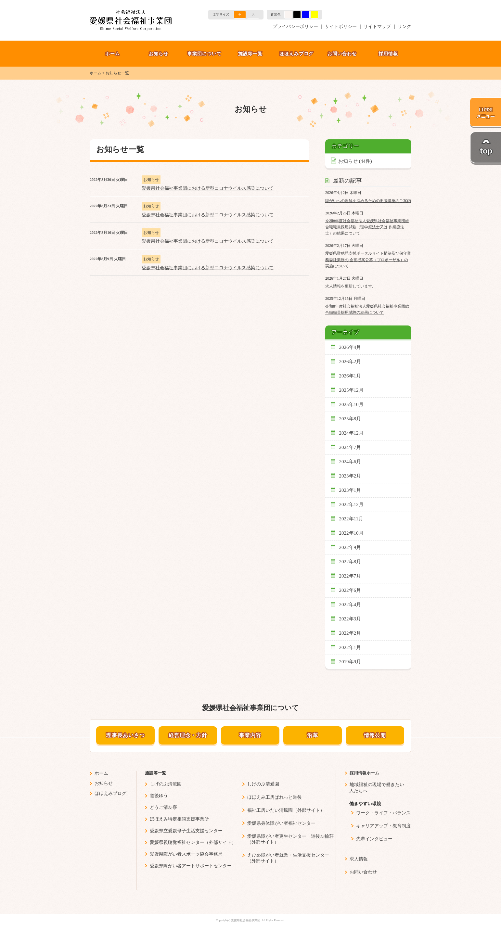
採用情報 (388, 53)
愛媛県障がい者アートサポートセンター (191, 865)
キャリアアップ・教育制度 (383, 825)
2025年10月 (351, 404)
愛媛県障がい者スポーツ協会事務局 (186, 854)
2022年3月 (350, 618)
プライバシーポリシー (295, 26)
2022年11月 (351, 518)
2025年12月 (351, 390)
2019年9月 (350, 661)
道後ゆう (159, 795)
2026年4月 (350, 347)
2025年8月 (350, 418)
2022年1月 (350, 647)
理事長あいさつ (125, 735)
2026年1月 (350, 375)
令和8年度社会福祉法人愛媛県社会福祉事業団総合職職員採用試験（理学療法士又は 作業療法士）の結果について (367, 227)
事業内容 (250, 735)
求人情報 (359, 859)
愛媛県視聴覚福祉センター (177, 842)
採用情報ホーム (364, 773)
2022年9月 (350, 547)
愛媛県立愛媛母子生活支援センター (186, 830)
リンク (404, 26)
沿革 (312, 735)
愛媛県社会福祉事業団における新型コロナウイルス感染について (208, 188)
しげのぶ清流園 (166, 784)
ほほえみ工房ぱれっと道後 (274, 797)
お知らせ (158, 53)
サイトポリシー (341, 26)
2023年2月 (350, 475)
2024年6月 (350, 461)
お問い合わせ (342, 53)
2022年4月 (350, 604)
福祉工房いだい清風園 (270, 810)
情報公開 (375, 735)
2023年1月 (350, 490)
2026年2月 (350, 361)
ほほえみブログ (296, 53)
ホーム (112, 53)
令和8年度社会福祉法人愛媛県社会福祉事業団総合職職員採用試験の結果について (367, 309)
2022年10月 (351, 533)
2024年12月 (351, 433)
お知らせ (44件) (355, 161)
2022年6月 (350, 590)
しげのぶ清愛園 (263, 784)
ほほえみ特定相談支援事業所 (179, 819)
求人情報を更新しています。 (350, 286)
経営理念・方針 (188, 735)
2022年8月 (350, 561)
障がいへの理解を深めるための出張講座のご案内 (368, 200)
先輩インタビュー (374, 838)
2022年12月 (351, 504)
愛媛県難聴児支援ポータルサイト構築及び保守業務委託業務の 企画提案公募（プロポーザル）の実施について (368, 259)
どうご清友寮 (163, 807)
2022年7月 (350, 576)
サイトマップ (377, 26)
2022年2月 (350, 633)
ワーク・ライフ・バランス (383, 812)
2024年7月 (350, 447)
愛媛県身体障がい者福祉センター (281, 823)
